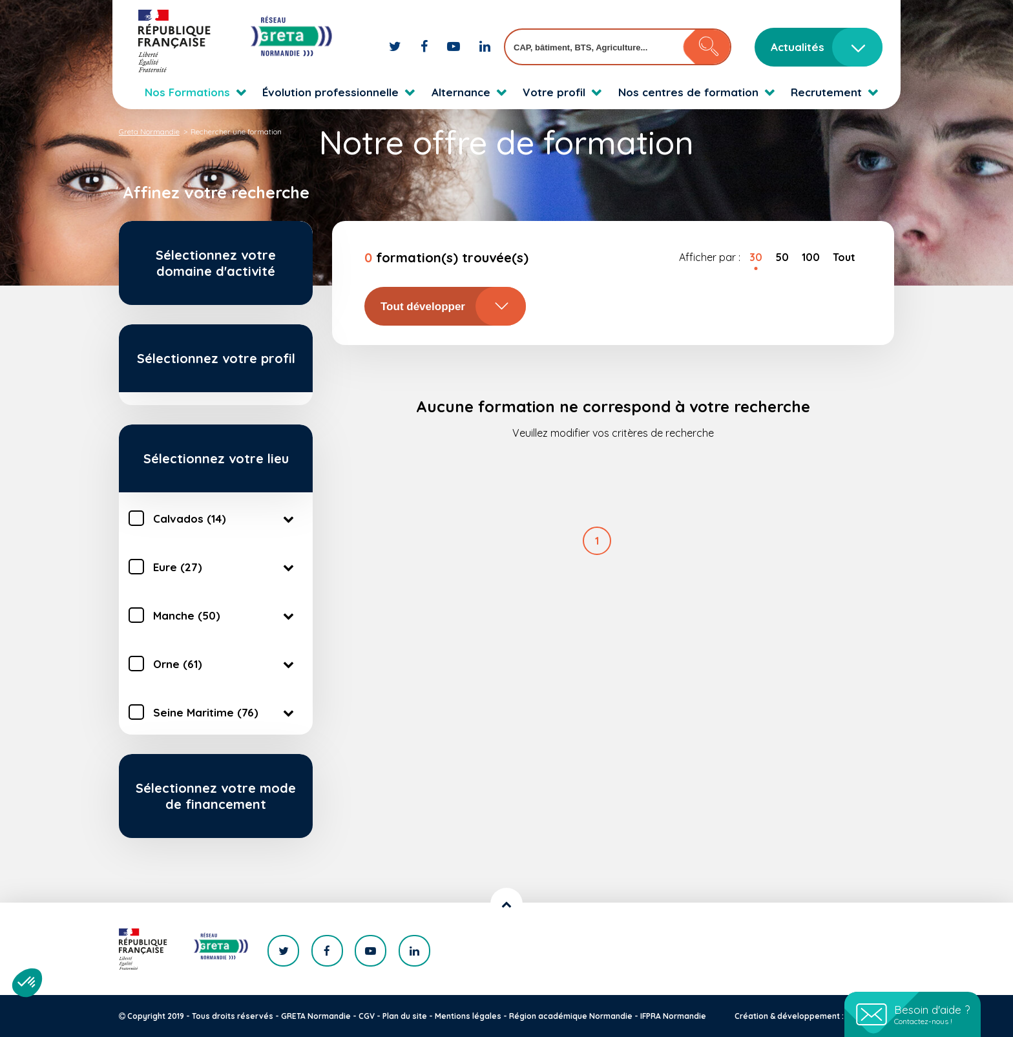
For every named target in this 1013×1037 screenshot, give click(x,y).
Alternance (461, 92)
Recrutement (826, 92)
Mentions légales (468, 1016)
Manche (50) (225, 615)
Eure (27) (225, 566)
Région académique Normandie (570, 1016)
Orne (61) (225, 663)
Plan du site (404, 1016)
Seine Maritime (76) (225, 712)
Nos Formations (187, 92)
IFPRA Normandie (673, 1016)
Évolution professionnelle (330, 92)
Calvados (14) (225, 518)
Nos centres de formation (688, 92)
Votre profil (554, 92)
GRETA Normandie (316, 1016)
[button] (27, 982)
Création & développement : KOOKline (808, 1016)
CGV (367, 1016)
